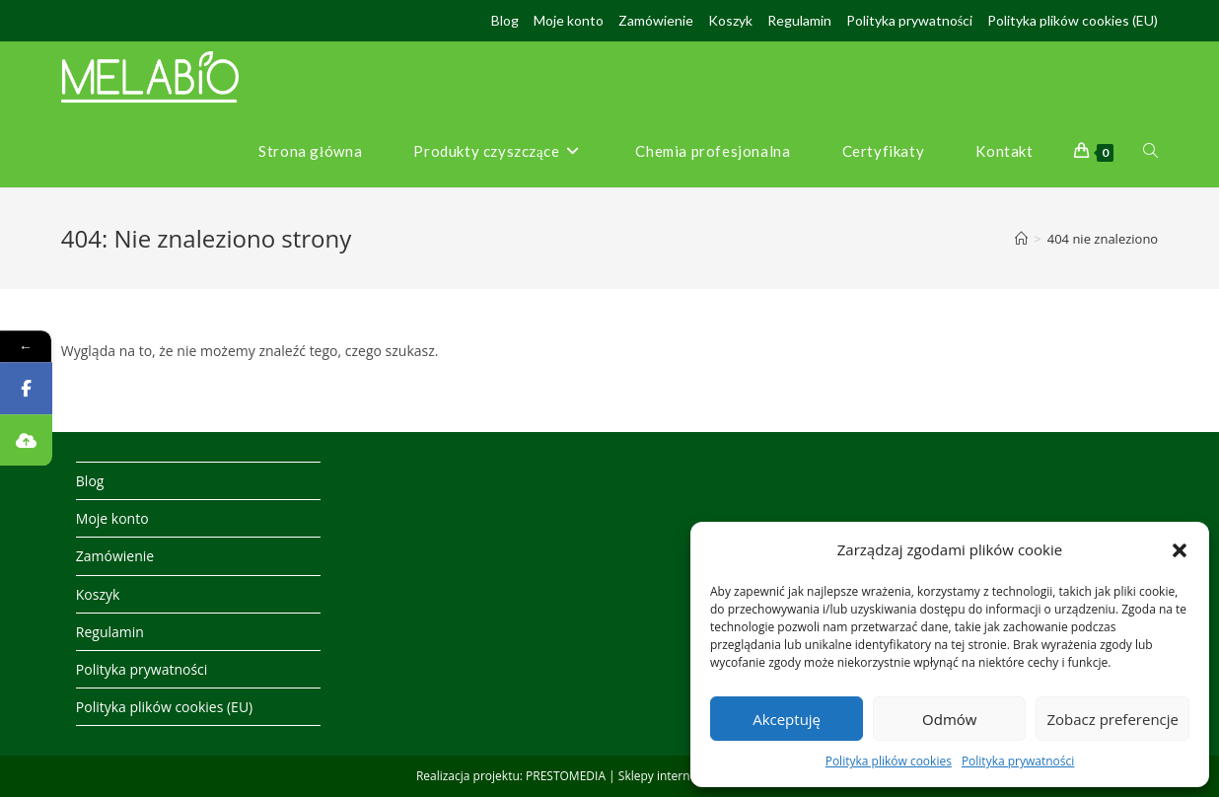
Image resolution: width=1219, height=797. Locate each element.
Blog (505, 20)
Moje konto (569, 20)
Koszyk (730, 20)
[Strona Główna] (1021, 239)
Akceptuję (787, 719)
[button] (1179, 550)
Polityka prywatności (1018, 761)
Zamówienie (655, 20)
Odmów (949, 719)
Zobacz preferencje (1112, 719)
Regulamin (799, 20)
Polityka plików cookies (888, 761)
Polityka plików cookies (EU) (1072, 20)
